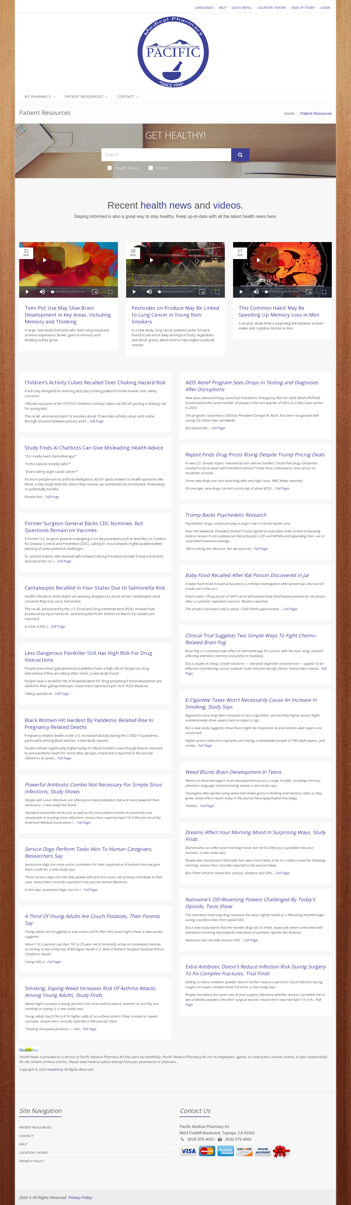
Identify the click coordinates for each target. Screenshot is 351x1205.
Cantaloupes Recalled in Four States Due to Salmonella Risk (95, 587)
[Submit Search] (240, 154)
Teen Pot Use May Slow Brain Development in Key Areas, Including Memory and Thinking (68, 315)
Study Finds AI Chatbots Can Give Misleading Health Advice (94, 447)
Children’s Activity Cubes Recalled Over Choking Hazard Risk (95, 382)
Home (289, 113)
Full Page (97, 421)
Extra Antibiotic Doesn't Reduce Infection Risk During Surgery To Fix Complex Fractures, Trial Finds (255, 970)
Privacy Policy (31, 1161)
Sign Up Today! (303, 7)
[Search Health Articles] (166, 154)
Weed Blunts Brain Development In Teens (233, 772)
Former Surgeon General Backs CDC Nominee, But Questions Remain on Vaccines (84, 526)
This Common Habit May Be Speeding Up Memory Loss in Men (279, 311)
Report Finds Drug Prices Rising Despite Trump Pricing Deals (255, 454)
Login (325, 7)
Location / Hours (271, 7)
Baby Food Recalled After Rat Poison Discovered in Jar (247, 575)
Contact (125, 97)
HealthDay (55, 1069)
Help (223, 7)
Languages (204, 7)
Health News (122, 167)
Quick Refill (242, 7)
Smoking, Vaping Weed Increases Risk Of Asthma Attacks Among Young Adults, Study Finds (90, 991)
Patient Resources (84, 97)
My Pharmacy (38, 97)
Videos (159, 167)
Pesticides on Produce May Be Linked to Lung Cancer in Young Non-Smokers (175, 315)
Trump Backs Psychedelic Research (225, 514)
